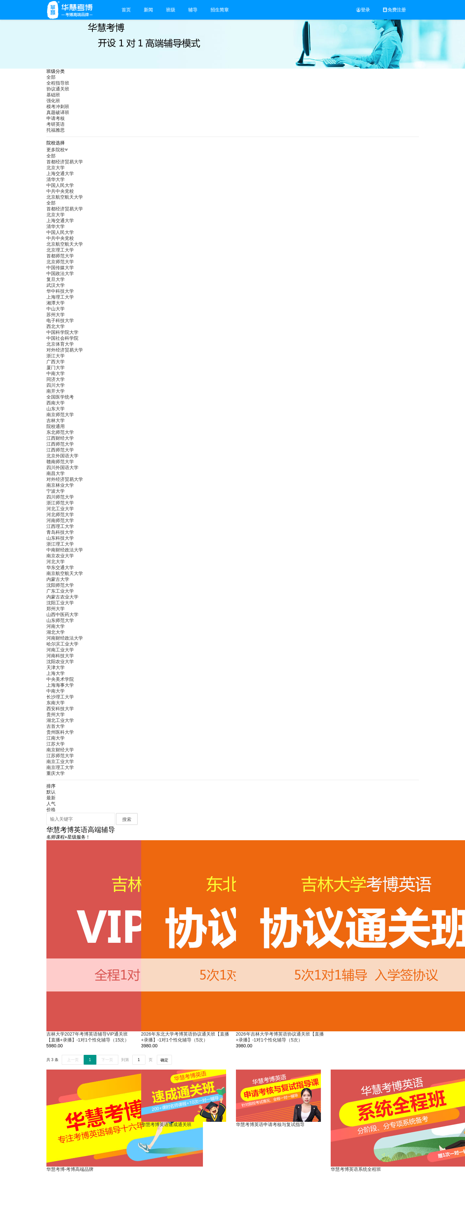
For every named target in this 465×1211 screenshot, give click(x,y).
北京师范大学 (60, 261)
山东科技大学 (60, 538)
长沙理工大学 (60, 696)
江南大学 (55, 738)
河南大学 (55, 626)
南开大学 (55, 391)
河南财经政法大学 (64, 638)
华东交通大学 (60, 567)
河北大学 (55, 561)
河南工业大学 (60, 649)
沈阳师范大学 (60, 585)
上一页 (73, 1059)
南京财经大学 (60, 749)
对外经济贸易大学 (64, 349)
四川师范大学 (60, 496)
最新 (51, 797)
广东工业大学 (60, 591)
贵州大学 (55, 714)
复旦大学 (55, 279)
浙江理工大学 (60, 544)
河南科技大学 (60, 655)
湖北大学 (55, 632)
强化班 (53, 100)
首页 (126, 9)
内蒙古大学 (57, 579)
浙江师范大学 (60, 502)
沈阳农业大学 (60, 661)
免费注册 (394, 9)
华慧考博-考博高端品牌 (70, 1169)
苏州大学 (55, 314)
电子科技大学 (60, 320)
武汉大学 (55, 285)
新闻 (148, 9)
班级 (170, 9)
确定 (164, 1060)
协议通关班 (57, 88)
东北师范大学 (60, 432)
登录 (363, 9)
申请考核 (55, 118)
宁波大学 (55, 491)
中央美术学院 (60, 679)
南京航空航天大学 (64, 573)
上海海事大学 (60, 685)
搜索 (126, 819)
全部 (51, 77)
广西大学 (55, 361)
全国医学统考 (60, 397)
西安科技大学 (60, 708)
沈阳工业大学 (60, 602)
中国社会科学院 (62, 338)
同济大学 (55, 379)
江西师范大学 (60, 444)
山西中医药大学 (62, 614)
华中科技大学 (60, 291)
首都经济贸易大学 (64, 161)
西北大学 (55, 326)
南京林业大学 (60, 485)
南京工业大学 (60, 761)
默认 (51, 791)
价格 (51, 809)
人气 (51, 803)
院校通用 (55, 426)
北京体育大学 (60, 344)
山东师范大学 (60, 620)
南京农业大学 (60, 555)
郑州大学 (55, 608)
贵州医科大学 (60, 732)
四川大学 (55, 385)
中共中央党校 (60, 191)
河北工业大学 (60, 508)
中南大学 (55, 373)
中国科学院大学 (62, 332)
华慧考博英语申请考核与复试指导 (270, 1124)
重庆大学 (55, 773)
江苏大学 (55, 743)
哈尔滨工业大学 (62, 643)
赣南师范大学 (60, 461)
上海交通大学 (60, 173)
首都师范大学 (60, 255)
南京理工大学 (60, 767)
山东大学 (55, 408)
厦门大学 (55, 367)
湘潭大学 (55, 302)
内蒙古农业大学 (62, 596)
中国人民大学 (60, 185)
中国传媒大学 (60, 267)
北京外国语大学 (62, 455)
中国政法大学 (60, 273)
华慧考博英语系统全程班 (356, 1169)
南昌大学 (55, 473)
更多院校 (57, 149)
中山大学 (55, 308)
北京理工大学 (60, 250)
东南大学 (55, 702)
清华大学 (55, 179)
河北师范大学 (60, 514)
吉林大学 (55, 420)
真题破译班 (57, 112)
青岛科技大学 (60, 532)
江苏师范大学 (60, 755)
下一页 (107, 1059)
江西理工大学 (60, 526)
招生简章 (219, 9)
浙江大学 (55, 355)
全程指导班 (57, 83)
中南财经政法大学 (64, 549)
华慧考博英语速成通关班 (166, 1124)
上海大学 (55, 673)
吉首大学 (55, 726)
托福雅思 (55, 130)
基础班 (53, 94)
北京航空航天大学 (64, 197)
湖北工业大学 (60, 720)
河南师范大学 (60, 520)
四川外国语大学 (62, 467)
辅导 (192, 9)
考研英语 (55, 124)
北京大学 (55, 167)
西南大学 (55, 402)
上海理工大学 (60, 297)
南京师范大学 (60, 414)
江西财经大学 (60, 438)
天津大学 (55, 667)
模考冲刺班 (57, 106)
